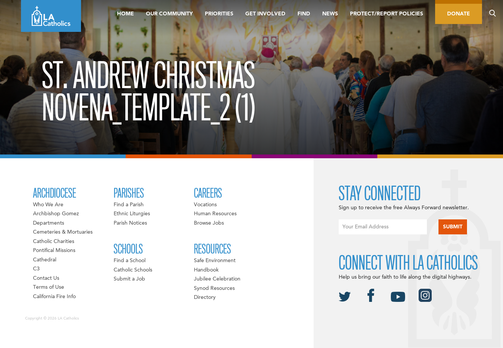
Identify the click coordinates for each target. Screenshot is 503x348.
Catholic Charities (53, 241)
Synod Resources (214, 288)
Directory (205, 297)
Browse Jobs (209, 223)
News (330, 13)
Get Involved (265, 13)
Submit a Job (129, 279)
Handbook (206, 270)
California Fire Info (54, 296)
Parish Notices (130, 223)
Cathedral (44, 259)
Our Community (169, 13)
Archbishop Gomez (56, 213)
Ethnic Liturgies (132, 213)
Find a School (130, 260)
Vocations (205, 204)
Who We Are (48, 204)
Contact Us (46, 278)
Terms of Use (48, 287)
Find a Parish (129, 204)
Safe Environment (215, 260)
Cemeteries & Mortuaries (63, 232)
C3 (36, 269)
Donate (458, 13)
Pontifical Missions (54, 250)
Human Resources (215, 213)
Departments (48, 223)
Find (303, 13)
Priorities (219, 13)
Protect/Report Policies (386, 13)
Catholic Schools (133, 270)
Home (125, 13)
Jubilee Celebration (217, 279)
